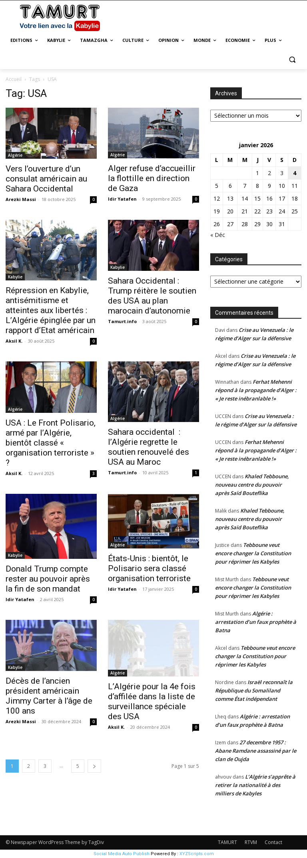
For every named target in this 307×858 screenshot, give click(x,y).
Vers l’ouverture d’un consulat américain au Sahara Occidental (46, 178)
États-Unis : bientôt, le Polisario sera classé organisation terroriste (149, 568)
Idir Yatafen (122, 199)
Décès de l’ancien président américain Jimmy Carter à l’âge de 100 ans (49, 696)
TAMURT (227, 842)
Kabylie (15, 277)
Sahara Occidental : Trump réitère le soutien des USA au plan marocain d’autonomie (152, 296)
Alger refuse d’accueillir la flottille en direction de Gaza (151, 178)
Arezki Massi (21, 199)
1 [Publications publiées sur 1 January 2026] (257, 173)
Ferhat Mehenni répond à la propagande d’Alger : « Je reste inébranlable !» (256, 390)
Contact (273, 842)
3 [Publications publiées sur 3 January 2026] (281, 173)
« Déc (217, 235)
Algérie (15, 155)
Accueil (14, 79)
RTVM (251, 842)
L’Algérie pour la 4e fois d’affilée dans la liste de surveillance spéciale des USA (151, 701)
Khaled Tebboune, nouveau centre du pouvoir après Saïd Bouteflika (252, 485)
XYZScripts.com (196, 853)
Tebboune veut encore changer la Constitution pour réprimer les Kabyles (253, 553)
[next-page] (94, 766)
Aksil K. (14, 341)
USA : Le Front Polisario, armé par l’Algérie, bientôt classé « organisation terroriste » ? (51, 442)
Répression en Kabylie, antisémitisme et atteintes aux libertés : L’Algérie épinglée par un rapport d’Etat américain (51, 310)
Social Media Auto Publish (122, 853)
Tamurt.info (122, 321)
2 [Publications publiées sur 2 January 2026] (269, 173)
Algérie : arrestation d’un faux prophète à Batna (255, 622)
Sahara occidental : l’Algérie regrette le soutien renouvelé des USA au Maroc (148, 447)
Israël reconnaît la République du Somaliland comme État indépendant (254, 690)
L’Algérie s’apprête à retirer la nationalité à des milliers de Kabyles (255, 785)
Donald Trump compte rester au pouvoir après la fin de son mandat (48, 579)
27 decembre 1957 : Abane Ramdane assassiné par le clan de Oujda (255, 751)
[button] (292, 59)
